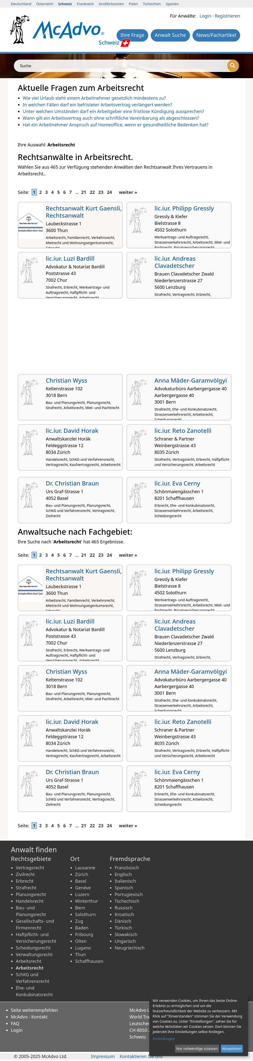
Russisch (124, 908)
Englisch (123, 874)
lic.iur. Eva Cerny (177, 483)
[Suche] (233, 66)
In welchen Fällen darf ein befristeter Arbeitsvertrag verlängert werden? (97, 105)
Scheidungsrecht (33, 948)
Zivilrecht (25, 874)
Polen (133, 3)
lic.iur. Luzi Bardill (70, 258)
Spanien (172, 3)
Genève (83, 888)
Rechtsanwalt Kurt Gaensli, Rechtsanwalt (84, 211)
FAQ (15, 1023)
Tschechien (152, 3)
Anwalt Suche (170, 35)
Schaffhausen (89, 961)
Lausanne (85, 868)
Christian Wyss (66, 380)
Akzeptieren (231, 1048)
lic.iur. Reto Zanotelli (182, 430)
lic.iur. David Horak (72, 430)
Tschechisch (127, 901)
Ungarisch (125, 941)
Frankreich (85, 3)
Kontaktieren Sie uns (141, 1056)
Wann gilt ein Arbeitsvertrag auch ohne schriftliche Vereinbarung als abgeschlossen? (111, 118)
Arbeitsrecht (28, 961)
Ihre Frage (133, 35)
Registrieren (227, 16)
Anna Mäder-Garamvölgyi (190, 380)
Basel (80, 881)
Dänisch (123, 921)
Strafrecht (26, 888)
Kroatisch (124, 914)
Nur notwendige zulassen (197, 1048)
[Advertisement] (126, 338)
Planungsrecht (31, 894)
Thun (80, 954)
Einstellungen (164, 1038)
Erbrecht (25, 881)
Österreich (44, 3)
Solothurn (85, 914)
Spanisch (124, 888)
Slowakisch (126, 934)
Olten (80, 941)
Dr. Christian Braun (72, 483)
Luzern (82, 894)
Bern (80, 908)
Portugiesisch (129, 894)
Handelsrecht (30, 901)
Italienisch (125, 881)
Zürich (81, 874)
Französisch (127, 868)
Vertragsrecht (30, 868)
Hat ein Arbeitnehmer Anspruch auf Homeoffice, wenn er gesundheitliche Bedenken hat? (115, 125)
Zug (79, 921)
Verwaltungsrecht (34, 954)
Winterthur (86, 901)
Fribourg (84, 934)
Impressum (103, 1056)
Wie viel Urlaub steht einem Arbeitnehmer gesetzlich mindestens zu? (94, 98)
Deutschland (21, 3)
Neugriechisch (130, 948)
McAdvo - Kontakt (29, 1017)
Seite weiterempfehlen (34, 1010)
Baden (81, 928)
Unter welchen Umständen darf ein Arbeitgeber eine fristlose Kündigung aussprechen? (113, 111)
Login (205, 16)
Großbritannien (111, 3)
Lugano (83, 948)
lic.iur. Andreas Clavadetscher (174, 262)
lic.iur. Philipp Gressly (184, 208)
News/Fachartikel (216, 35)
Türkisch (123, 928)
